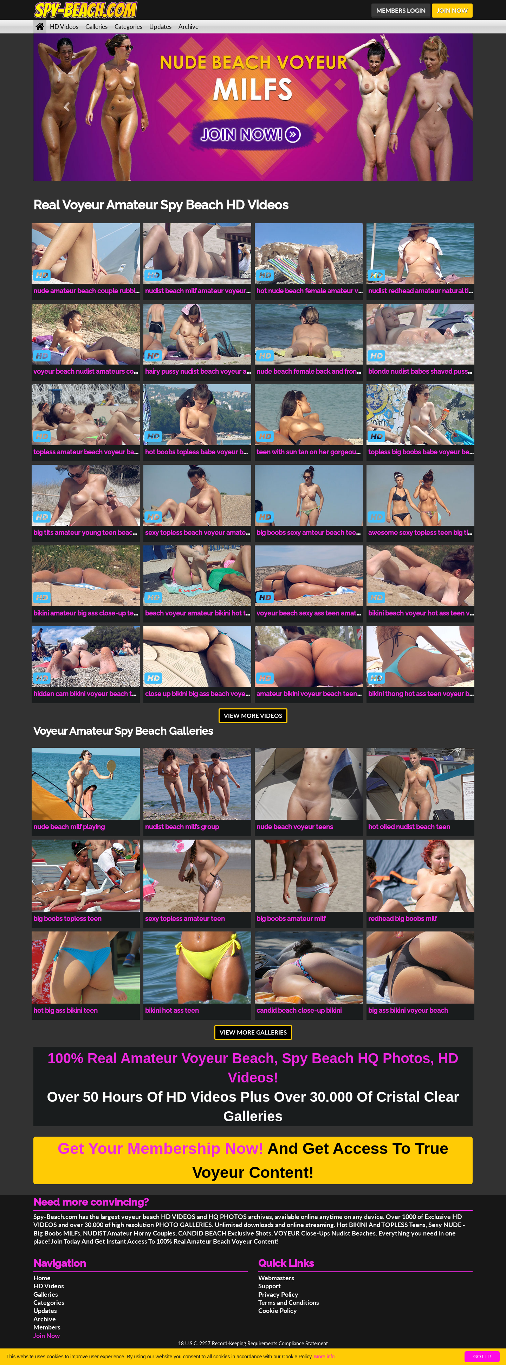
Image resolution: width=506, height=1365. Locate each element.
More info (324, 1356)
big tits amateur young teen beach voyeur (96, 532)
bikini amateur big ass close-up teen (87, 613)
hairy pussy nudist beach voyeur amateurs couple (219, 371)
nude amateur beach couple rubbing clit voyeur (104, 291)
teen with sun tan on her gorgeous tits (313, 452)
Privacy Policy (278, 1294)
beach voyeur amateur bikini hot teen (201, 613)
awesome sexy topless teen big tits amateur (434, 532)
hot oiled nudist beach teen (409, 826)
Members (46, 1327)
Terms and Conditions (288, 1302)
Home (42, 1278)
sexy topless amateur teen (185, 918)
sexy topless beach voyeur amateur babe (206, 532)
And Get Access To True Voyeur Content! (253, 1160)
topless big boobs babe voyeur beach (424, 452)
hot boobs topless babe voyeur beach (201, 452)
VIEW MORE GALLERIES (253, 1032)
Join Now (46, 1335)
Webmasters (276, 1278)
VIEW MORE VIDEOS (253, 715)
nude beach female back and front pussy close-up (331, 371)
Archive (189, 26)
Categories (128, 26)
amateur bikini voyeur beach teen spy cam (320, 693)
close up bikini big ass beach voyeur (198, 693)
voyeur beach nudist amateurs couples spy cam (104, 371)
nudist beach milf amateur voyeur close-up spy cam (222, 291)
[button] (66, 107)
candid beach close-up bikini (299, 1010)
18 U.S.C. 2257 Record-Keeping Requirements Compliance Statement (253, 1343)
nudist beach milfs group (182, 826)
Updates (160, 26)
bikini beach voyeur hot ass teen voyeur (427, 613)
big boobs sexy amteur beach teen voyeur (319, 532)
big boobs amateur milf (291, 918)
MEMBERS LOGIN (401, 10)
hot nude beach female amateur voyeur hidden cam (334, 291)
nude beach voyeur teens (295, 826)
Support (269, 1286)
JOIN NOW (452, 10)
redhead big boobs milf (402, 918)
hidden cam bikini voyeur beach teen (88, 693)
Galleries (96, 26)
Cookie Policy (277, 1310)
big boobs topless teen (67, 918)
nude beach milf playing (69, 826)
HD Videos (64, 26)
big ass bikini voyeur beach (408, 1010)
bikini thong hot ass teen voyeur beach (426, 693)
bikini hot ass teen (172, 1010)
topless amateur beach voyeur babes (89, 452)
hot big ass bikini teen (65, 1010)
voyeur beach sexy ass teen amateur (311, 613)
